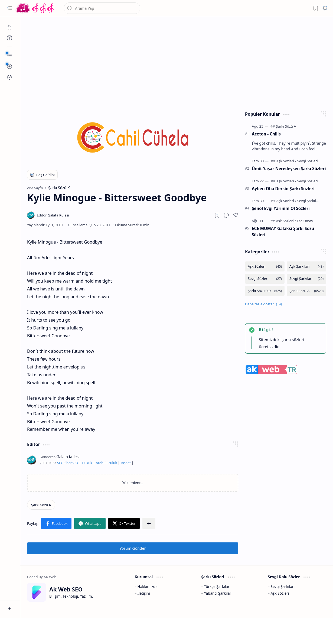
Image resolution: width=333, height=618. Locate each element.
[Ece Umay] (305, 220)
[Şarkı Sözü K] (41, 505)
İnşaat (126, 463)
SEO (60, 463)
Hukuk (87, 463)
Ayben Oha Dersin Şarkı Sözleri (283, 188)
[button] (9, 8)
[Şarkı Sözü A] (286, 126)
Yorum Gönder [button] (133, 548)
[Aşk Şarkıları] (306, 266)
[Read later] (217, 215)
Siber (68, 463)
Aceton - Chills (266, 134)
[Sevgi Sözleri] (307, 160)
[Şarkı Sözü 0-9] (265, 291)
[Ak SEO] (9, 38)
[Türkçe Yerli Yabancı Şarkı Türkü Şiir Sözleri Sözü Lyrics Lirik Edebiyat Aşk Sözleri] (35, 8)
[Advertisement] (176, 62)
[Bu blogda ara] (102, 8)
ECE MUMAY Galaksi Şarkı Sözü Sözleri (283, 231)
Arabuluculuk (106, 463)
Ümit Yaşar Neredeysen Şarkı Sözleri (289, 168)
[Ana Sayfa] (9, 27)
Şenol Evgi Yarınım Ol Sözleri (281, 208)
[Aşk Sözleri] (286, 160)
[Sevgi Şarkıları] (308, 200)
